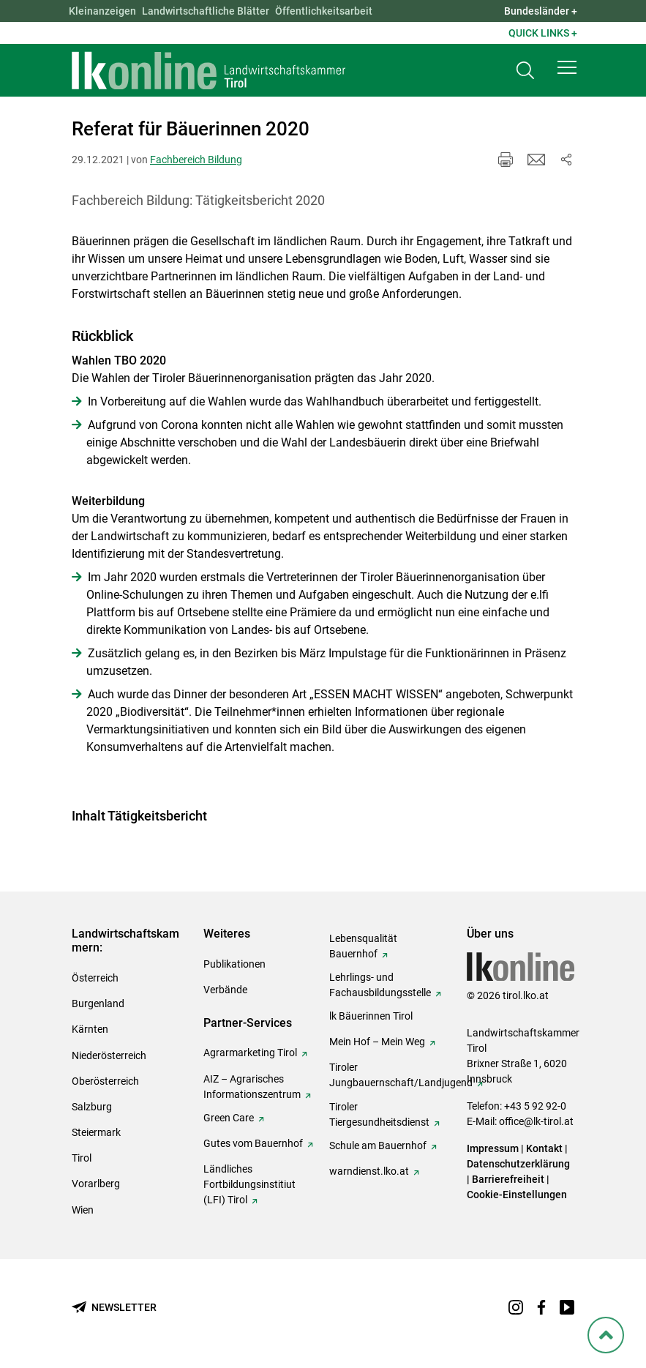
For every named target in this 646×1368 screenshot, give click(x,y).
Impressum (493, 1148)
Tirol (81, 1158)
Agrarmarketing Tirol (250, 1052)
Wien (83, 1210)
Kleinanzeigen (102, 11)
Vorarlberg (96, 1183)
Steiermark (96, 1132)
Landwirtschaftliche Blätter (205, 11)
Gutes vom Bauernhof (253, 1143)
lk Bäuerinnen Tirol (371, 1016)
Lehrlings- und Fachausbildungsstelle (380, 984)
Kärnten (90, 1029)
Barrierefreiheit (508, 1179)
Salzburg (92, 1107)
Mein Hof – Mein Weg (377, 1041)
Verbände (225, 989)
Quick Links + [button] (542, 33)
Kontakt (544, 1148)
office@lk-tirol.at (536, 1121)
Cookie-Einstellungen (517, 1194)
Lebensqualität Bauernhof (363, 946)
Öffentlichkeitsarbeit (323, 11)
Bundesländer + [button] (540, 11)
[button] (566, 67)
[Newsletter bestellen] (114, 1307)
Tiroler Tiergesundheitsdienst (379, 1114)
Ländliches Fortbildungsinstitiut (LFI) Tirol (249, 1184)
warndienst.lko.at (369, 1171)
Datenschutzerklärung (518, 1164)
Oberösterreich (105, 1081)
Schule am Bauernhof (378, 1145)
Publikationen (234, 964)
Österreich (95, 978)
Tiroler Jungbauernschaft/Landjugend (401, 1074)
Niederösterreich (109, 1055)
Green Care (228, 1118)
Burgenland (98, 1003)
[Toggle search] (525, 70)
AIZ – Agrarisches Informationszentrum (252, 1086)
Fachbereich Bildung (196, 159)
